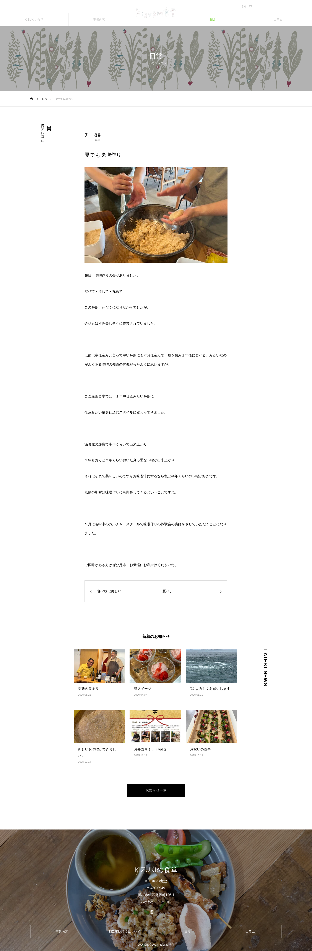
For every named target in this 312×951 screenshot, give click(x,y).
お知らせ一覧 (156, 790)
